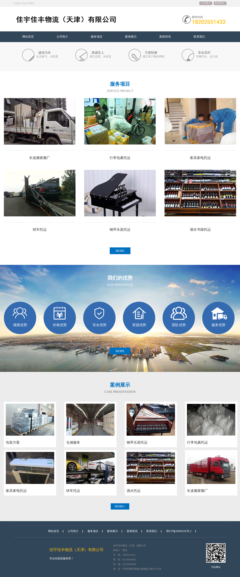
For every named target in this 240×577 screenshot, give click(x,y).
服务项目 (96, 36)
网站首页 (28, 36)
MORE (120, 250)
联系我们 (220, 3)
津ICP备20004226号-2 (178, 531)
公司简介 (205, 3)
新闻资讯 (165, 36)
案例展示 (131, 36)
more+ (120, 506)
